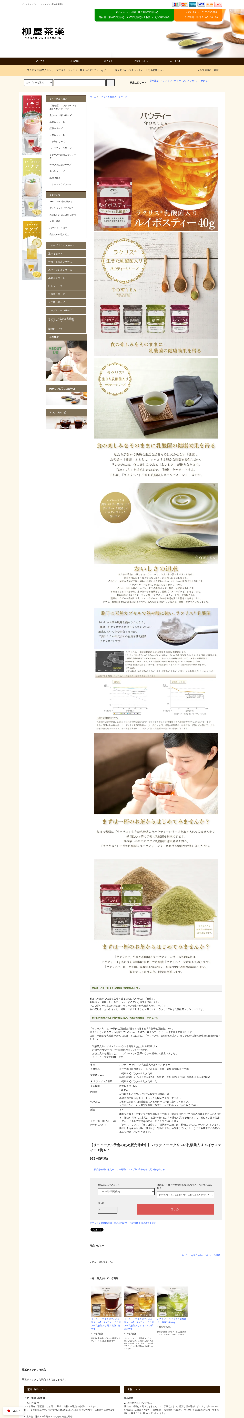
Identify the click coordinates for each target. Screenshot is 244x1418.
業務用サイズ (55, 329)
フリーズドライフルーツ (61, 245)
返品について (120, 1223)
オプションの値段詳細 (101, 1223)
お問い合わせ (139, 61)
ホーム (93, 97)
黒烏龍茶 (154, 81)
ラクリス (205, 81)
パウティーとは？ (58, 228)
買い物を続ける (157, 1169)
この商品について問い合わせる (131, 1169)
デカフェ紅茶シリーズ (60, 261)
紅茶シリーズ (55, 286)
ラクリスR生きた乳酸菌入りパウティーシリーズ (61, 319)
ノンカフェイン (190, 81)
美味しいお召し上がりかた (62, 215)
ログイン (105, 61)
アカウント (38, 61)
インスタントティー (171, 81)
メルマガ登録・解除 (208, 70)
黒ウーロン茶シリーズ (60, 269)
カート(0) (172, 61)
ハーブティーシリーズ (60, 310)
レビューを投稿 (212, 1255)
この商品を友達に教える (102, 1169)
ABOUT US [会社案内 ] (60, 201)
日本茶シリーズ (56, 294)
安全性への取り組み (59, 234)
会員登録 (72, 61)
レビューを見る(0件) (192, 1255)
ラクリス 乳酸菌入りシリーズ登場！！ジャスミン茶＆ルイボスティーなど (64, 70)
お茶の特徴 (54, 221)
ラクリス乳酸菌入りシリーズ (113, 97)
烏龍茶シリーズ (56, 278)
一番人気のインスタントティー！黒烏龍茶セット (136, 70)
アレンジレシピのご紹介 (61, 208)
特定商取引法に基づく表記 (143, 1223)
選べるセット (55, 253)
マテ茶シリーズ (56, 302)
